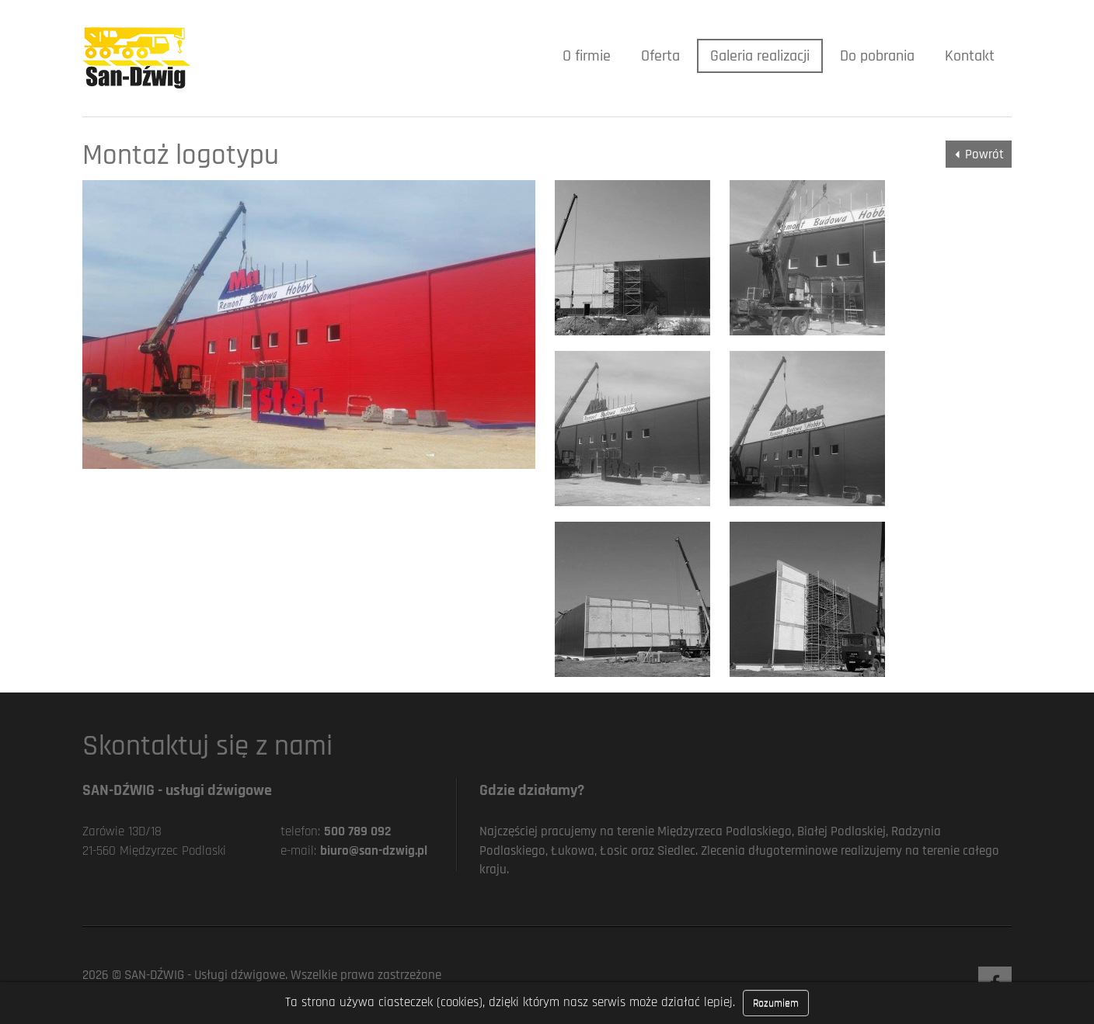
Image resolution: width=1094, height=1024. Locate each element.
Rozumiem (776, 1003)
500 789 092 (357, 831)
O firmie (587, 56)
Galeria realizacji (760, 56)
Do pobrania (877, 56)
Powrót (984, 154)
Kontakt (970, 56)
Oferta (660, 56)
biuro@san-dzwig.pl (373, 850)
